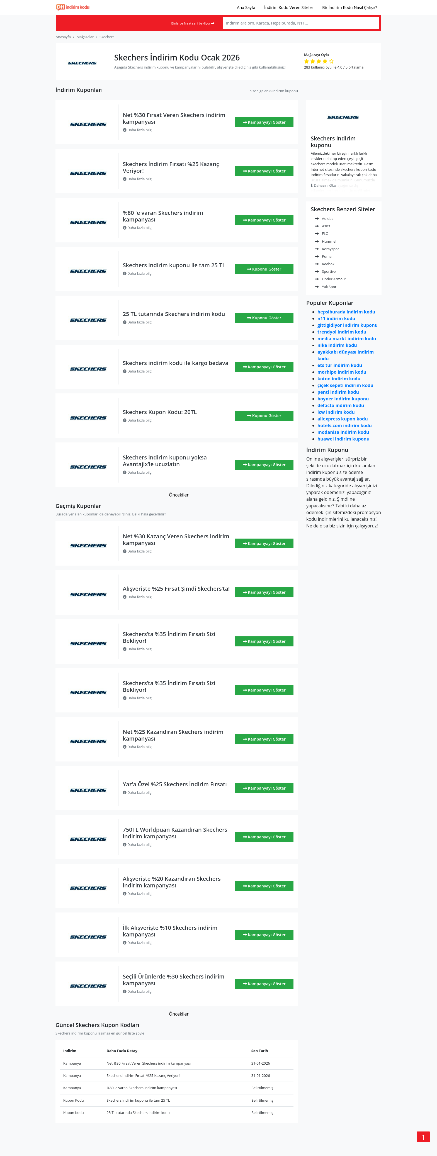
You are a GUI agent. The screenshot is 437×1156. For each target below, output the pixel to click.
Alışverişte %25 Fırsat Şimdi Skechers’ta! (176, 588)
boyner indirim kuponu (343, 399)
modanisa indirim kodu (343, 432)
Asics (322, 225)
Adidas (324, 218)
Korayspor (327, 248)
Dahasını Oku (323, 185)
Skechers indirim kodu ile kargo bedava (176, 363)
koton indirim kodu (338, 379)
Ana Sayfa (246, 7)
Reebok (324, 263)
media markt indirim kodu (346, 338)
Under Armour (330, 278)
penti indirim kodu (338, 392)
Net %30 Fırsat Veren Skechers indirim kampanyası (174, 118)
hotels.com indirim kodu (344, 425)
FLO (322, 233)
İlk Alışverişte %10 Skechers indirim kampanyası (170, 931)
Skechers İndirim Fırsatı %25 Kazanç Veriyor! (171, 167)
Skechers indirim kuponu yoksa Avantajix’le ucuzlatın (165, 461)
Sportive (325, 271)
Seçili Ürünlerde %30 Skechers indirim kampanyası (174, 980)
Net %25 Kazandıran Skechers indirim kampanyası (173, 735)
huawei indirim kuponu (343, 439)
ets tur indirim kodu (339, 365)
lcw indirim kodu (336, 412)
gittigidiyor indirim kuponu (347, 325)
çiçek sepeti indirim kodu (345, 385)
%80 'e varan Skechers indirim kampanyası (163, 216)
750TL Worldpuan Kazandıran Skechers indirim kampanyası (175, 833)
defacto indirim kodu (340, 405)
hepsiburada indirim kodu (346, 312)
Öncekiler (179, 495)
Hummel (325, 241)
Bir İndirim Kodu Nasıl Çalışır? (349, 7)
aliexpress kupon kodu (342, 419)
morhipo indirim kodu (341, 372)
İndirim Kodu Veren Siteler (288, 7)
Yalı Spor (325, 286)
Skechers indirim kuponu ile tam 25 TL (174, 265)
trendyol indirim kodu (341, 332)
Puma (323, 256)
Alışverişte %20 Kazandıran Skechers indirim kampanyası (172, 882)
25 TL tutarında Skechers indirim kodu (174, 314)
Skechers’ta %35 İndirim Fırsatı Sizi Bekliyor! (169, 637)
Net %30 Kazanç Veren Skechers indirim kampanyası (176, 539)
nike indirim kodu (337, 345)
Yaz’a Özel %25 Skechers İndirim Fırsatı (175, 784)
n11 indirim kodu (336, 318)
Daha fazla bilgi (138, 129)
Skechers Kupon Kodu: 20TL (160, 412)
